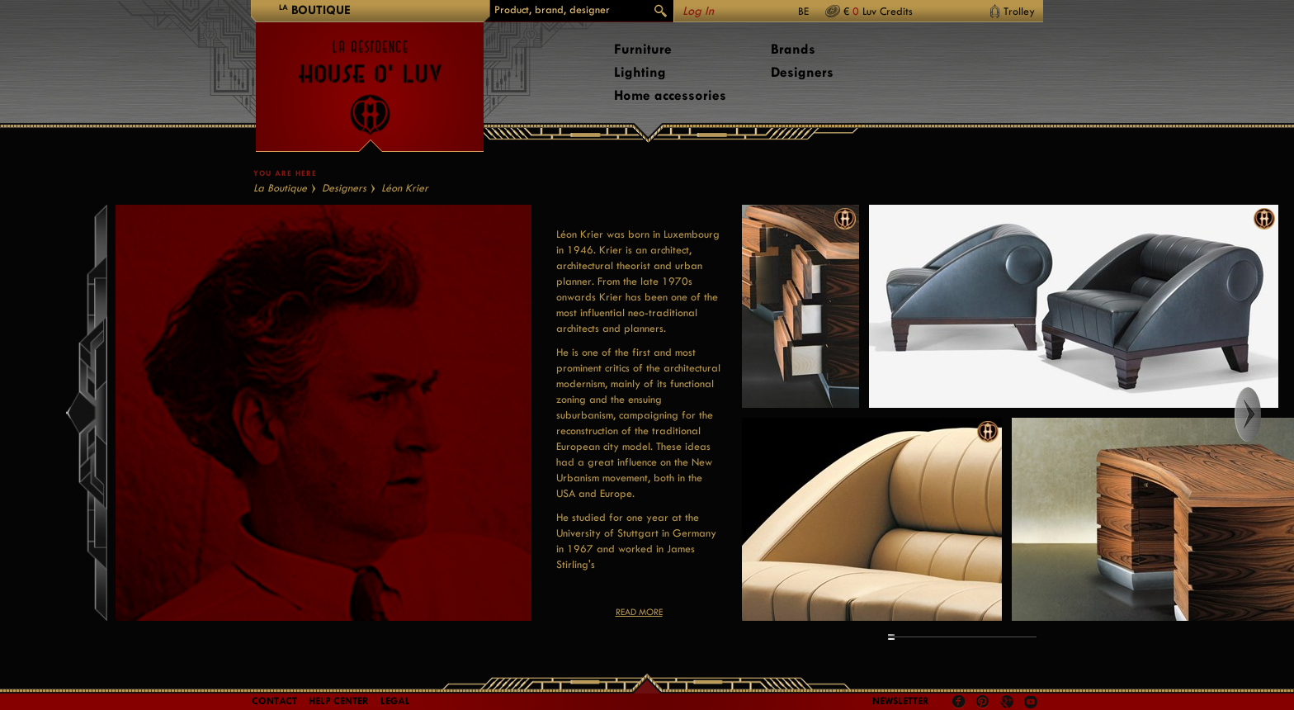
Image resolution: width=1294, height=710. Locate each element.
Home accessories (670, 95)
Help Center (339, 701)
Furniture (643, 49)
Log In (698, 11)
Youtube (1030, 701)
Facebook (959, 701)
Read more (639, 612)
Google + (1009, 703)
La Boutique (280, 188)
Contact (274, 701)
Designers (802, 72)
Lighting (640, 72)
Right (1263, 414)
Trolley (1019, 11)
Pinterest (983, 701)
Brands (793, 49)
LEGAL (395, 701)
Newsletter (900, 701)
